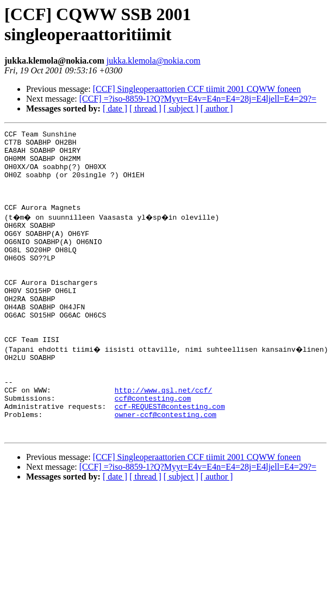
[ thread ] (145, 108)
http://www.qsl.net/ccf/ (163, 439)
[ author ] (217, 108)
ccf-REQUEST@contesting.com (170, 458)
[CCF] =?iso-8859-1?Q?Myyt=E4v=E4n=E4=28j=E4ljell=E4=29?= (197, 98)
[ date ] (115, 108)
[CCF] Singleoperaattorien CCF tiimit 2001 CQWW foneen (197, 89)
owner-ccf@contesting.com (165, 468)
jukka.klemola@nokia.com (154, 60)
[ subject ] (181, 108)
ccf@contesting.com (153, 448)
